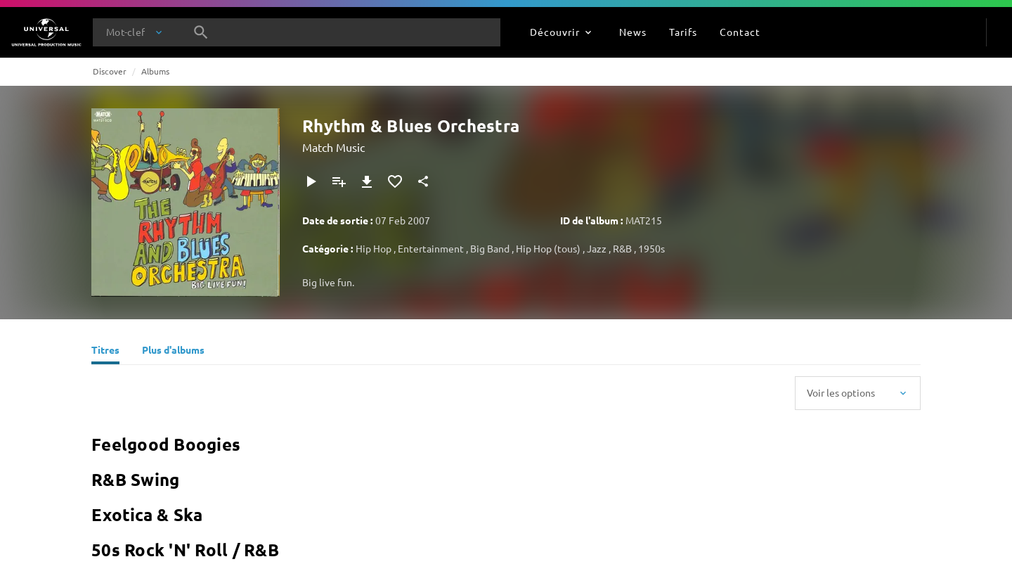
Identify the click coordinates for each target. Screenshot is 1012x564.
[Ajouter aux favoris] (395, 181)
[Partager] (423, 181)
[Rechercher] (201, 32)
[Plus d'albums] (173, 351)
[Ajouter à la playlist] (338, 181)
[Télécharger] (366, 181)
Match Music (333, 147)
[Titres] (105, 351)
